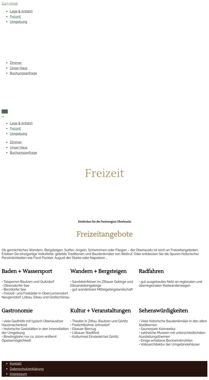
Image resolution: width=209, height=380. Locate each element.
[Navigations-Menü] (5, 111)
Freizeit (15, 17)
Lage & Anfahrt (21, 11)
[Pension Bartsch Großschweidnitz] (104, 42)
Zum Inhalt (10, 4)
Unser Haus (18, 68)
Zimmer (16, 63)
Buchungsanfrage (23, 73)
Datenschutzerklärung (27, 369)
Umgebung (18, 22)
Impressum (18, 374)
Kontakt (16, 364)
